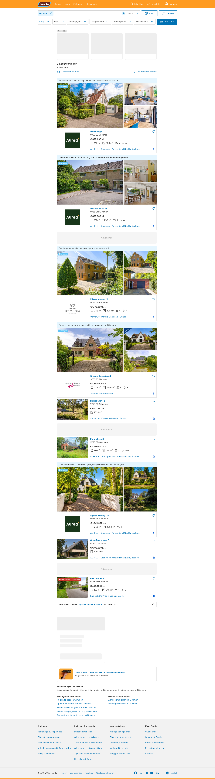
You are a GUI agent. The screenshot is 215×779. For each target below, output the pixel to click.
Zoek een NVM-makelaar (49, 742)
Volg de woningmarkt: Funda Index (54, 748)
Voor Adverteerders (154, 742)
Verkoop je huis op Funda (50, 731)
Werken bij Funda (153, 737)
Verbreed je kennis (119, 748)
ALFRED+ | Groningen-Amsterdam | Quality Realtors (114, 149)
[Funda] (44, 4)
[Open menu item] (57, 4)
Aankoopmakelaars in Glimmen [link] (123, 699)
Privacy (63, 773)
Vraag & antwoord (46, 753)
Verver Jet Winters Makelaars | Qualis (108, 316)
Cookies (89, 773)
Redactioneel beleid (155, 748)
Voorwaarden (76, 773)
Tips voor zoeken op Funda (87, 753)
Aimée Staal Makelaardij (101, 393)
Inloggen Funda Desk (120, 753)
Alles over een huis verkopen (88, 742)
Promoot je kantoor (119, 742)
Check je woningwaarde (49, 737)
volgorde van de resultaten (90, 604)
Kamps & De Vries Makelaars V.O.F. (107, 596)
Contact (149, 753)
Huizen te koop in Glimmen (70, 699)
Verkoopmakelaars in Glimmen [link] (123, 703)
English (171, 773)
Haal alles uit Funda (83, 759)
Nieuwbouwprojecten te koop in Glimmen (77, 711)
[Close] (50, 13)
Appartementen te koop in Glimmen (74, 703)
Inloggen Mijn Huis (83, 731)
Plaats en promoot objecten (123, 737)
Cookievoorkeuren (105, 773)
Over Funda (150, 731)
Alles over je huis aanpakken (88, 748)
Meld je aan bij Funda (120, 731)
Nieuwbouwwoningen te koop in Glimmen (77, 707)
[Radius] (133, 13)
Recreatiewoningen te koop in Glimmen (76, 715)
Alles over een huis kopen (86, 737)
